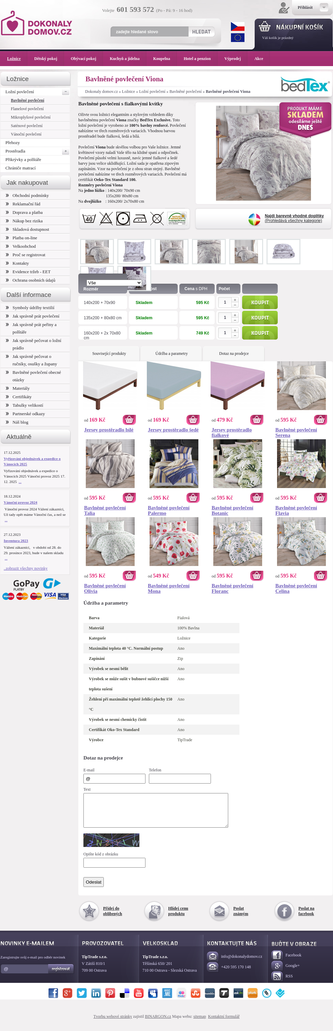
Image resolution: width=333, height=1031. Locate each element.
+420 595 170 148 (229, 973)
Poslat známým (240, 917)
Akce (260, 58)
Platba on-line (21, 237)
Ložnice (128, 91)
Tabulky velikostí (24, 405)
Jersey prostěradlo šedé (173, 429)
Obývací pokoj (87, 58)
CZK (237, 26)
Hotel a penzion (201, 58)
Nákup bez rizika (24, 220)
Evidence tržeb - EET (28, 271)
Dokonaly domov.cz (101, 91)
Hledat (201, 31)
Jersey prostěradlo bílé (109, 429)
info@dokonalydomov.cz (234, 963)
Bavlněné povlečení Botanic (232, 510)
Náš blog (17, 422)
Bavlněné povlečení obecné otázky (33, 376)
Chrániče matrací (20, 167)
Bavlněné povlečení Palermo (169, 510)
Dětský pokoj (49, 58)
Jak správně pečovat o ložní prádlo (33, 344)
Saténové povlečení (27, 125)
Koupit (260, 302)
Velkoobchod (21, 246)
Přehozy (12, 142)
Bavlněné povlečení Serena (296, 432)
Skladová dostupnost (27, 229)
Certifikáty (19, 396)
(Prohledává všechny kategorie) (294, 218)
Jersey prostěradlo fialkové (232, 432)
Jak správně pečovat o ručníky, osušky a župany (31, 360)
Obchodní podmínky (27, 195)
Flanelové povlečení (27, 108)
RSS (282, 982)
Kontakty (17, 263)
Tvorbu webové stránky (113, 1022)
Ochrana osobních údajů (30, 280)
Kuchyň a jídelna (128, 58)
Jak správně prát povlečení (32, 316)
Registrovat (61, 975)
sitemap (199, 1022)
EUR (237, 37)
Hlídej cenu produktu (178, 917)
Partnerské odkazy (25, 413)
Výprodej (236, 58)
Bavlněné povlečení (186, 91)
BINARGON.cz (158, 1022)
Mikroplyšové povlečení (31, 117)
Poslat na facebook (306, 917)
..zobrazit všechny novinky (25, 568)
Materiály (18, 388)
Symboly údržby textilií (30, 307)
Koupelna (165, 58)
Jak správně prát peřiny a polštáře (31, 328)
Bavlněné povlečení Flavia (296, 510)
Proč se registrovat (25, 254)
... (20, 482)
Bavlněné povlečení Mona (169, 588)
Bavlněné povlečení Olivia (105, 588)
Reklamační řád (23, 203)
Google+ (285, 972)
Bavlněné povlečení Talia (105, 510)
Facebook (286, 961)
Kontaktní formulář (223, 1022)
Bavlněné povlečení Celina (296, 588)
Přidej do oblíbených (112, 917)
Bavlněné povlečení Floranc (232, 588)
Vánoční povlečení (26, 134)
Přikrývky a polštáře (23, 159)
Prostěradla (37, 151)
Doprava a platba (24, 212)
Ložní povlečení (152, 91)
